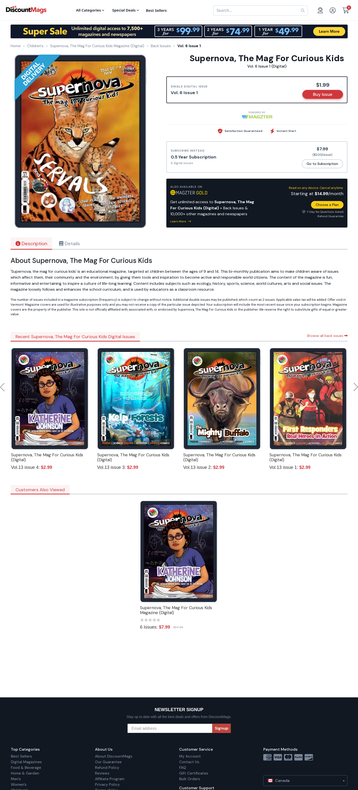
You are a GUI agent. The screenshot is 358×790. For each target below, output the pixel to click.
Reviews (102, 773)
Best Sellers (21, 756)
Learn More (180, 221)
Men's (16, 778)
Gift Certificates (193, 773)
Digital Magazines (26, 762)
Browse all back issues (327, 335)
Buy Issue (322, 94)
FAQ (182, 767)
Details (69, 243)
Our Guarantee (108, 762)
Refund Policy (107, 767)
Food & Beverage (26, 767)
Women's (19, 784)
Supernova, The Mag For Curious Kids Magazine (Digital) (176, 610)
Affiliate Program (109, 778)
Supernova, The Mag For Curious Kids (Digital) (47, 457)
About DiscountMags (113, 756)
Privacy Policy (107, 784)
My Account (190, 756)
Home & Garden (25, 773)
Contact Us (189, 762)
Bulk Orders (189, 778)
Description (31, 243)
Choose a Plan (327, 204)
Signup (221, 728)
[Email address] (169, 728)
